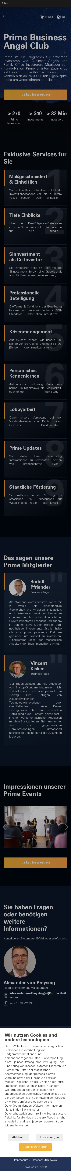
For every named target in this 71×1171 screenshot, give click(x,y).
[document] (35, 1083)
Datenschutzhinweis (44, 1160)
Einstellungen (49, 1137)
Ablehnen (18, 1137)
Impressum (21, 1160)
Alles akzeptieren (35, 1147)
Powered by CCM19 (35, 1167)
